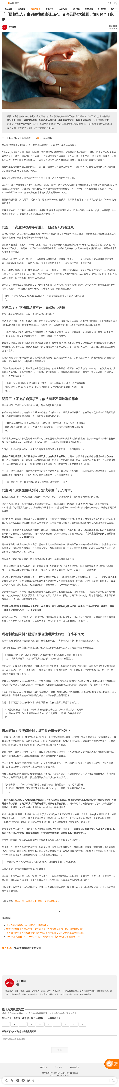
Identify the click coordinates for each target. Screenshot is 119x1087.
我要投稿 (44, 1067)
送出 (59, 1050)
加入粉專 (7, 948)
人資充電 (63, 9)
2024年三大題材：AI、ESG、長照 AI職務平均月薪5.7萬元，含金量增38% (43, 936)
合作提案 (58, 1067)
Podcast (102, 9)
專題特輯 (49, 9)
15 (37, 1081)
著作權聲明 (74, 1067)
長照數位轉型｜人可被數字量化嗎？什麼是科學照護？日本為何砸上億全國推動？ (45, 933)
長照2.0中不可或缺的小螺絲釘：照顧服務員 (27, 925)
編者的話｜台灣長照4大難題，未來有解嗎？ (36, 901)
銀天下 (40, 138)
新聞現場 (89, 9)
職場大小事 (35, 9)
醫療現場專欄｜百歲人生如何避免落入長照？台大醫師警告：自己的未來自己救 (44, 929)
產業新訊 (8, 9)
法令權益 (76, 9)
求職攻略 (21, 9)
